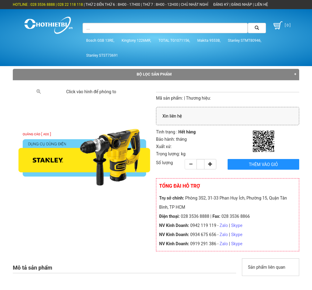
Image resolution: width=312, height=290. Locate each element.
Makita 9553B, (209, 40)
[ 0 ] (281, 25)
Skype (236, 225)
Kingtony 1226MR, (136, 40)
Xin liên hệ (172, 116)
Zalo (224, 225)
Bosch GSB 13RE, (100, 40)
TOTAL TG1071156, (174, 40)
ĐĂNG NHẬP (241, 4)
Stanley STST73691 (102, 55)
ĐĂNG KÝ (221, 4)
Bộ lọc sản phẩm (154, 74)
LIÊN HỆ (261, 4)
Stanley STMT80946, (244, 40)
